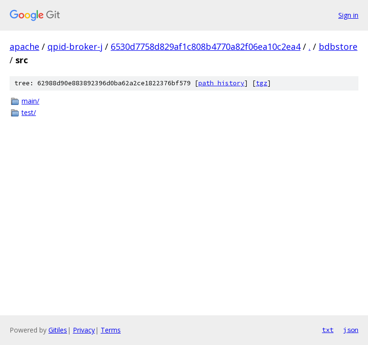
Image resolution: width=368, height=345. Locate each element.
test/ (29, 112)
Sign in (348, 15)
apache (24, 46)
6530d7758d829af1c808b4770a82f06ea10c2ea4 (205, 46)
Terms (111, 329)
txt (328, 329)
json (350, 329)
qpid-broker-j (75, 46)
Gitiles (57, 329)
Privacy (84, 329)
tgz (261, 83)
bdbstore (338, 46)
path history (221, 83)
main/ (30, 100)
